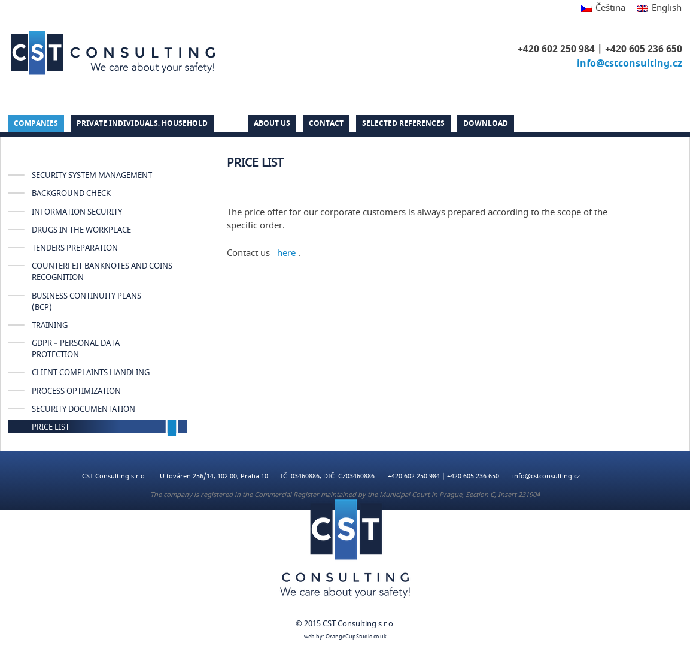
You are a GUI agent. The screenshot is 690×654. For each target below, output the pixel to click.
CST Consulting (113, 53)
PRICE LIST (50, 427)
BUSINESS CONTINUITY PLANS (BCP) (86, 302)
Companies (36, 123)
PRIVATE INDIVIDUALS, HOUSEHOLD (142, 123)
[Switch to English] (656, 9)
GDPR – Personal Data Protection (76, 349)
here (286, 253)
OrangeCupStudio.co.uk (356, 637)
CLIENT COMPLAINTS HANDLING (91, 372)
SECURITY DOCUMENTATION (83, 409)
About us (272, 123)
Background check (71, 193)
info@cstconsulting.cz (629, 63)
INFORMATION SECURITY (77, 212)
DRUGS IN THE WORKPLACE (81, 230)
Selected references (403, 123)
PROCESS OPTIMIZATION (76, 391)
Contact (326, 123)
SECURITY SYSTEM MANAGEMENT (92, 175)
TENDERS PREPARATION (75, 248)
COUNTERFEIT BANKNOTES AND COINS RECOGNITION (102, 272)
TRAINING (50, 325)
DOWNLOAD (485, 123)
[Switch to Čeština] (603, 9)
